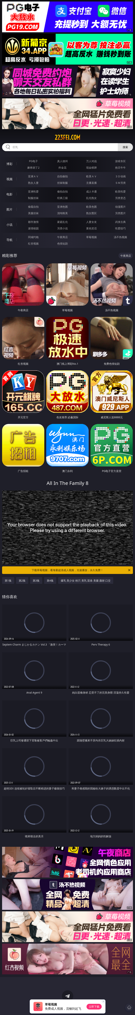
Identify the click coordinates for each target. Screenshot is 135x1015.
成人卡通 (91, 191)
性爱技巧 (120, 228)
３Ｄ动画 (120, 176)
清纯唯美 (62, 213)
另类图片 (120, 213)
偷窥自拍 (33, 206)
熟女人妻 (33, 183)
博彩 (9, 164)
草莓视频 (91, 237)
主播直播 (91, 183)
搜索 (125, 147)
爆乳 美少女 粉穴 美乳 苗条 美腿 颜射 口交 (86, 580)
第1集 (8, 580)
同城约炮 (33, 237)
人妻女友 (91, 222)
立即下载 (94, 1006)
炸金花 (62, 167)
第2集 (22, 580)
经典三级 (62, 198)
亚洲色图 (62, 206)
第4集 (50, 580)
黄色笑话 (91, 228)
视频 (9, 179)
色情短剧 (62, 243)
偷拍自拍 (62, 191)
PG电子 (33, 161)
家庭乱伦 (62, 222)
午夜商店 (62, 237)
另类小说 (62, 228)
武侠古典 (120, 222)
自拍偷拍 (62, 176)
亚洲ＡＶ (33, 176)
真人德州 (62, 161)
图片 (9, 209)
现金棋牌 (91, 167)
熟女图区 (91, 213)
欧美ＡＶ (91, 176)
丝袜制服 (62, 183)
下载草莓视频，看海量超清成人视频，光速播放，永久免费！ (81, 570)
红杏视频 (33, 243)
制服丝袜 (33, 198)
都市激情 (33, 222)
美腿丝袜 (33, 213)
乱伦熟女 (91, 198)
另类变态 (120, 198)
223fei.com (67, 137)
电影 (9, 194)
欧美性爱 (120, 191)
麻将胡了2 (33, 167)
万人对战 (91, 161)
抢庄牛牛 (120, 167)
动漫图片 (120, 206)
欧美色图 (91, 206)
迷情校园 (33, 228)
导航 (9, 240)
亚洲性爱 (33, 191)
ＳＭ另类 (120, 183)
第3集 (36, 580)
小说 (9, 225)
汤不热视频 (120, 237)
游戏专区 (120, 161)
